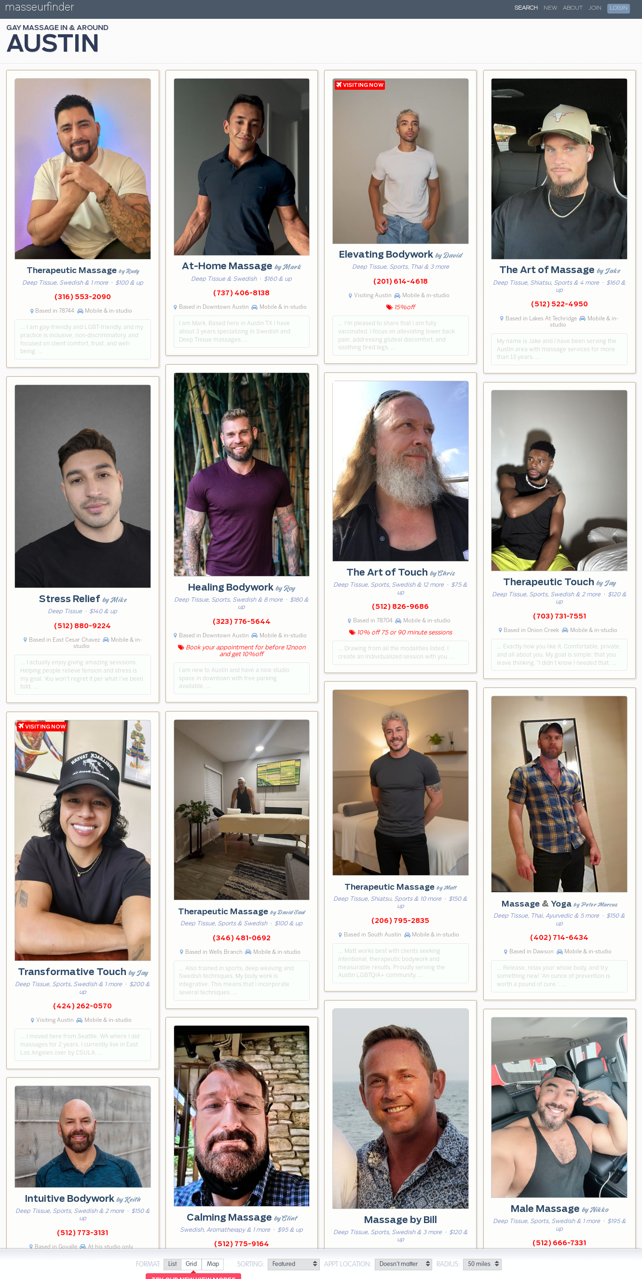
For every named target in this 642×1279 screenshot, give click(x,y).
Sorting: (251, 1264)
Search (526, 8)
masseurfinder (39, 9)
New (550, 8)
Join (594, 8)
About (573, 8)
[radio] (172, 1265)
